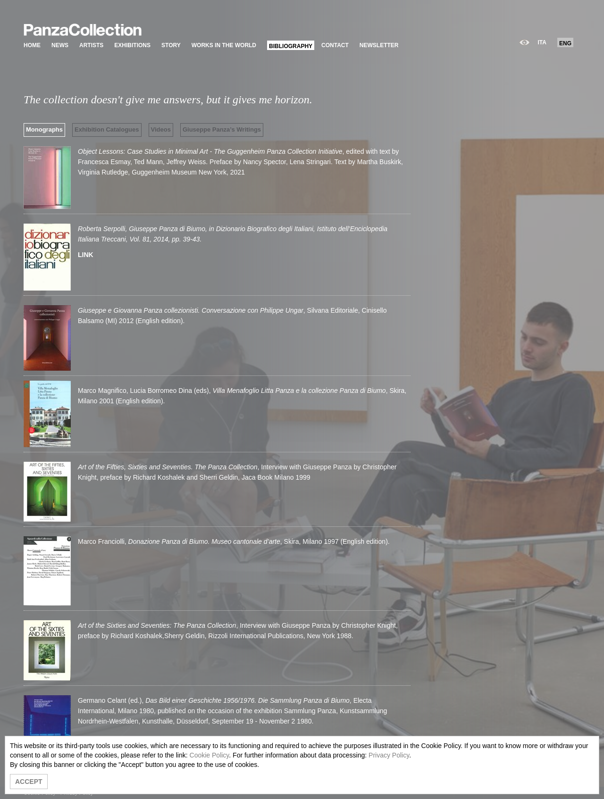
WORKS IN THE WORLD (224, 45)
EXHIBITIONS (132, 45)
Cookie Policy (209, 755)
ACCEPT (28, 781)
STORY (171, 45)
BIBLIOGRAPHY (290, 46)
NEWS (59, 45)
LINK (85, 254)
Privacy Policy (389, 755)
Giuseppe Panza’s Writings (222, 129)
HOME (32, 45)
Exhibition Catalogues (107, 129)
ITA (542, 42)
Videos (161, 129)
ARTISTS (91, 45)
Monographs (44, 129)
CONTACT (335, 45)
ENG (565, 43)
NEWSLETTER (379, 45)
